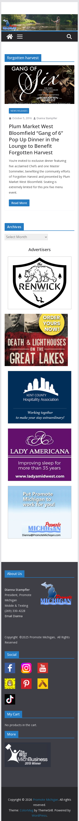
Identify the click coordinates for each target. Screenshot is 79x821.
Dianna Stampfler (47, 118)
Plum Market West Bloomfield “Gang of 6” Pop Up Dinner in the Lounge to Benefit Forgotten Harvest (36, 139)
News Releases (19, 110)
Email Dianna (14, 616)
